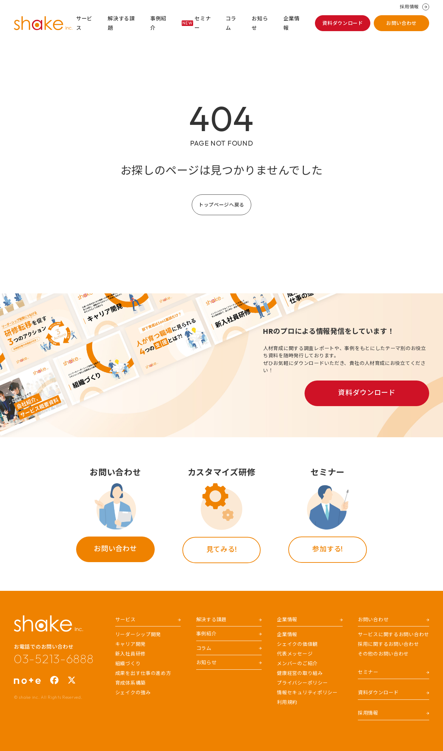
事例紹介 (158, 23)
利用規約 (287, 702)
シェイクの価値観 (297, 644)
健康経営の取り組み (300, 673)
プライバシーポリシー (302, 683)
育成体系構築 (130, 683)
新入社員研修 (130, 654)
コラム (231, 23)
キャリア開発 (130, 644)
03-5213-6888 (54, 658)
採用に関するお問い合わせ (388, 644)
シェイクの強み (133, 692)
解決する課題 (121, 23)
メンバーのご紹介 (297, 663)
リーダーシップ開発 (138, 634)
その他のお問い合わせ (383, 654)
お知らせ (260, 23)
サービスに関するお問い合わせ (393, 634)
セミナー (196, 23)
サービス (84, 23)
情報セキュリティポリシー (307, 692)
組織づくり (128, 663)
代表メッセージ (295, 654)
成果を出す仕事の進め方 (143, 673)
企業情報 (291, 23)
